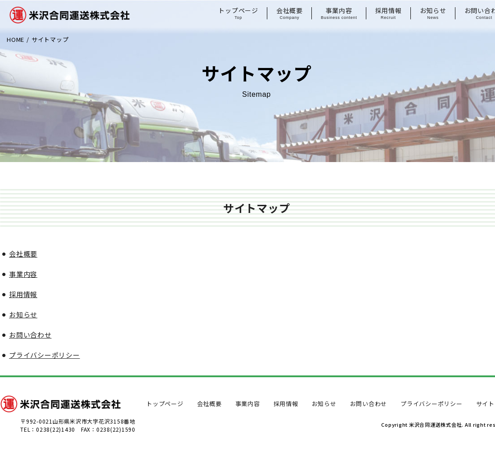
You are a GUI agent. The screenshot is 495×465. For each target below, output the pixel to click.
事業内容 (339, 13)
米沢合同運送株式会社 (69, 20)
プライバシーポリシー (44, 355)
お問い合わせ (30, 334)
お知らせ (433, 13)
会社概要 (289, 13)
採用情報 (388, 13)
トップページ (238, 13)
